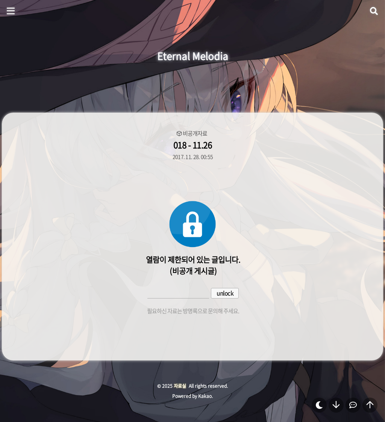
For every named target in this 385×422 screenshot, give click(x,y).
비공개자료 (195, 133)
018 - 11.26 (192, 145)
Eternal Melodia (192, 56)
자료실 (180, 386)
